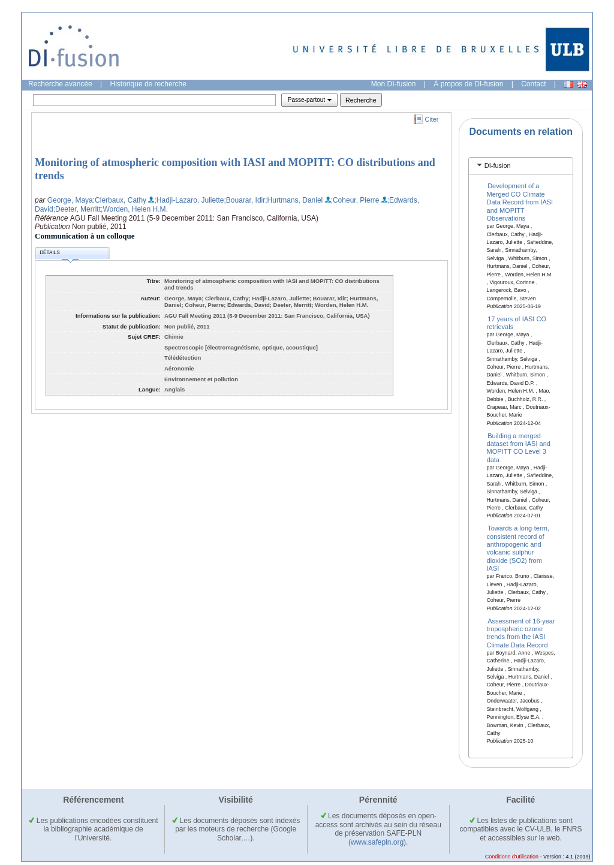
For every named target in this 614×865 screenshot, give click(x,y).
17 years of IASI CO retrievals (516, 322)
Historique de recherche (148, 84)
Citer (432, 119)
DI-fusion (497, 165)
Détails (59, 254)
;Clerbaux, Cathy (119, 200)
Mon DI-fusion (393, 84)
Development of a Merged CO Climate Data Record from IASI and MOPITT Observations (520, 202)
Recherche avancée (60, 84)
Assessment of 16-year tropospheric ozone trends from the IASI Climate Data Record (521, 632)
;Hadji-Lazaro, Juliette (189, 200)
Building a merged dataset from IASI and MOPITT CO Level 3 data (518, 447)
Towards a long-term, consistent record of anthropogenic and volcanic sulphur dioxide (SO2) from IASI (518, 548)
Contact (533, 84)
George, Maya (70, 200)
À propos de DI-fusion (468, 84)
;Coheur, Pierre (355, 200)
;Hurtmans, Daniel (294, 200)
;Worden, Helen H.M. (134, 209)
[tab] (520, 165)
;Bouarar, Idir (245, 200)
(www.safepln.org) (377, 842)
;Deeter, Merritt (77, 209)
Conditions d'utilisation (511, 857)
